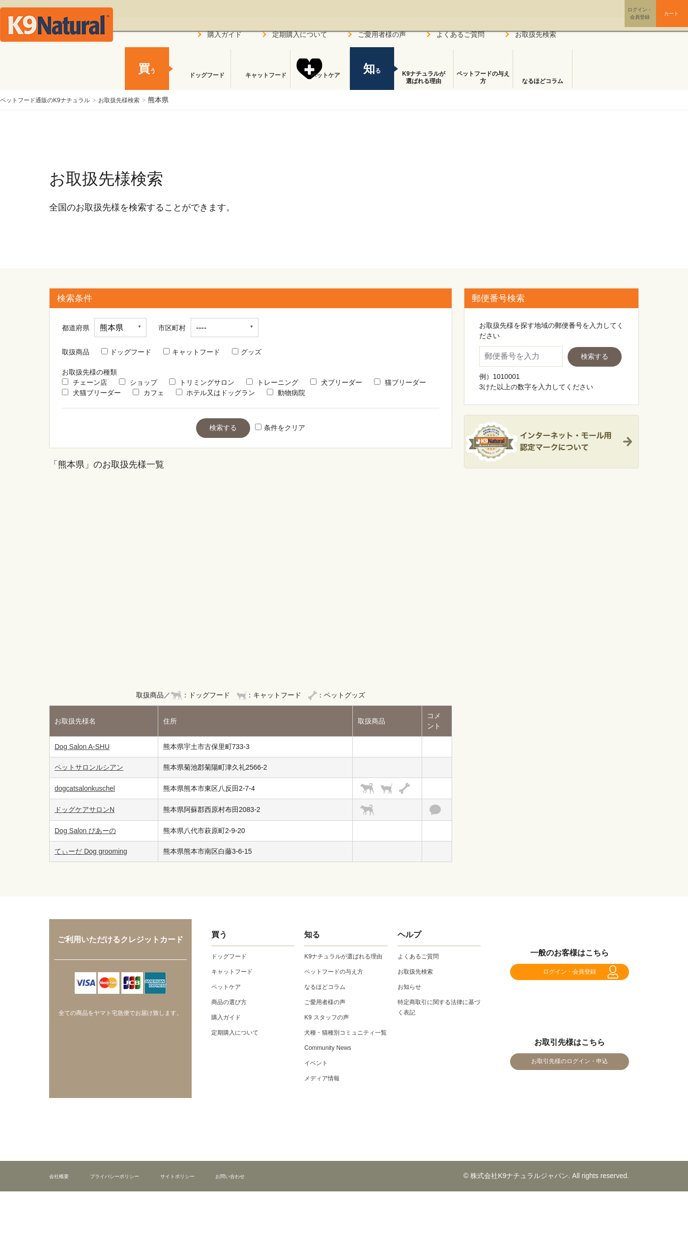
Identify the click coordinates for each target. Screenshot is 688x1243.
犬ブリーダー (336, 382)
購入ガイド (224, 34)
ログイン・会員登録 (569, 977)
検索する (223, 428)
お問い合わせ (277, 1196)
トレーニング (272, 382)
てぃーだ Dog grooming (91, 851)
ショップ (138, 382)
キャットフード (191, 352)
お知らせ (411, 986)
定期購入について (299, 34)
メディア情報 (324, 1098)
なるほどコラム (542, 81)
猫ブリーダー (400, 382)
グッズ (246, 352)
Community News (331, 1068)
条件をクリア (280, 428)
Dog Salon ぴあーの (85, 831)
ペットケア (320, 81)
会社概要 (63, 1196)
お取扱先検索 (535, 34)
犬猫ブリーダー (91, 393)
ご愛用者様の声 (382, 34)
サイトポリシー (212, 1196)
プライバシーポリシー (132, 1196)
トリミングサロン (202, 382)
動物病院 (286, 393)
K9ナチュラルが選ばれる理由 (423, 77)
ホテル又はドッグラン (216, 393)
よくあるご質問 (460, 34)
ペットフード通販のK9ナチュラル (52, 100)
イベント (318, 1083)
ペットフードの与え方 (483, 77)
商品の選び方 (232, 1002)
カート (652, 21)
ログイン (596, 21)
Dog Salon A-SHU (82, 747)
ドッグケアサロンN (85, 809)
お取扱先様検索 (138, 100)
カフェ (148, 393)
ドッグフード (126, 352)
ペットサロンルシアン (89, 767)
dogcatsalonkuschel (85, 788)
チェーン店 (84, 382)
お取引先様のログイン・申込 (569, 1076)
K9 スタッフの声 (330, 1027)
